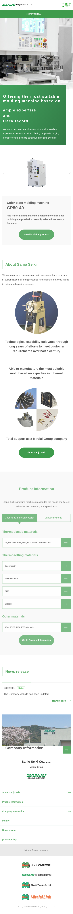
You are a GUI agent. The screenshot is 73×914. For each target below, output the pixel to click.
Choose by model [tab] (54, 526)
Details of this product (36, 234)
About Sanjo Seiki (36, 452)
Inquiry (6, 821)
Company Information (13, 811)
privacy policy (9, 839)
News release (9, 830)
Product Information (12, 802)
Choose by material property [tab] (19, 526)
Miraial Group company (36, 850)
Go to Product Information (36, 648)
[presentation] (3, 172)
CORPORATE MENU (36, 14)
